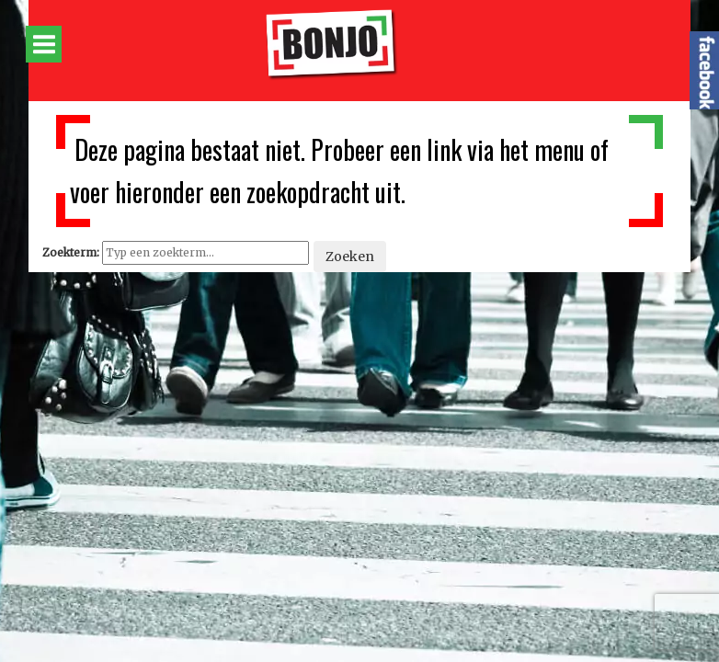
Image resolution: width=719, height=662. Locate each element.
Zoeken (349, 256)
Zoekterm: (70, 252)
